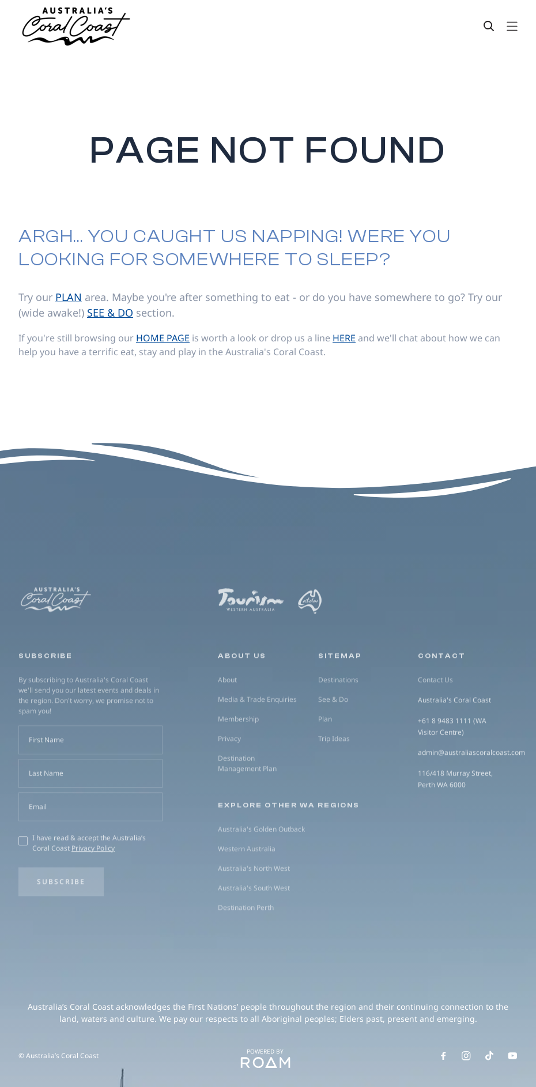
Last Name (46, 815)
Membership (238, 761)
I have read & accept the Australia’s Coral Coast (89, 885)
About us (242, 698)
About (227, 722)
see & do (110, 312)
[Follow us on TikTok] (489, 1056)
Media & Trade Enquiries (257, 741)
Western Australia (246, 891)
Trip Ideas (334, 780)
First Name (46, 782)
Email (38, 848)
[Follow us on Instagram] (466, 1056)
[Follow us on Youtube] (513, 1056)
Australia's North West (254, 910)
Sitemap (340, 698)
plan (68, 297)
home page (163, 338)
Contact (442, 698)
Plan (325, 761)
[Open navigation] (512, 26)
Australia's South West (254, 930)
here (344, 338)
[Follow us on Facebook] (443, 1056)
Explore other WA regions (289, 847)
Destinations (338, 722)
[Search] (489, 26)
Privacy (229, 780)
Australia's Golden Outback (261, 871)
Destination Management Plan (247, 805)
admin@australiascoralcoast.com (471, 795)
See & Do (333, 741)
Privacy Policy (93, 890)
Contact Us (435, 722)
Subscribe (61, 923)
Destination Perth (246, 949)
